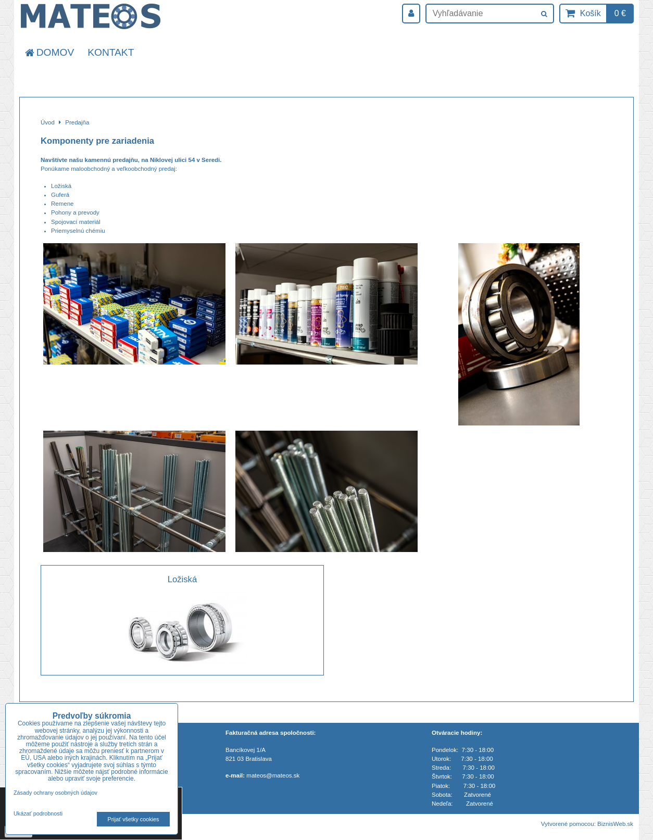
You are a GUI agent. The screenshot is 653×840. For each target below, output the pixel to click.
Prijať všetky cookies (133, 819)
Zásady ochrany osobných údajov (55, 792)
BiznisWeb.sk (615, 824)
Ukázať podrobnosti (38, 814)
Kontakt (110, 52)
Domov (48, 52)
